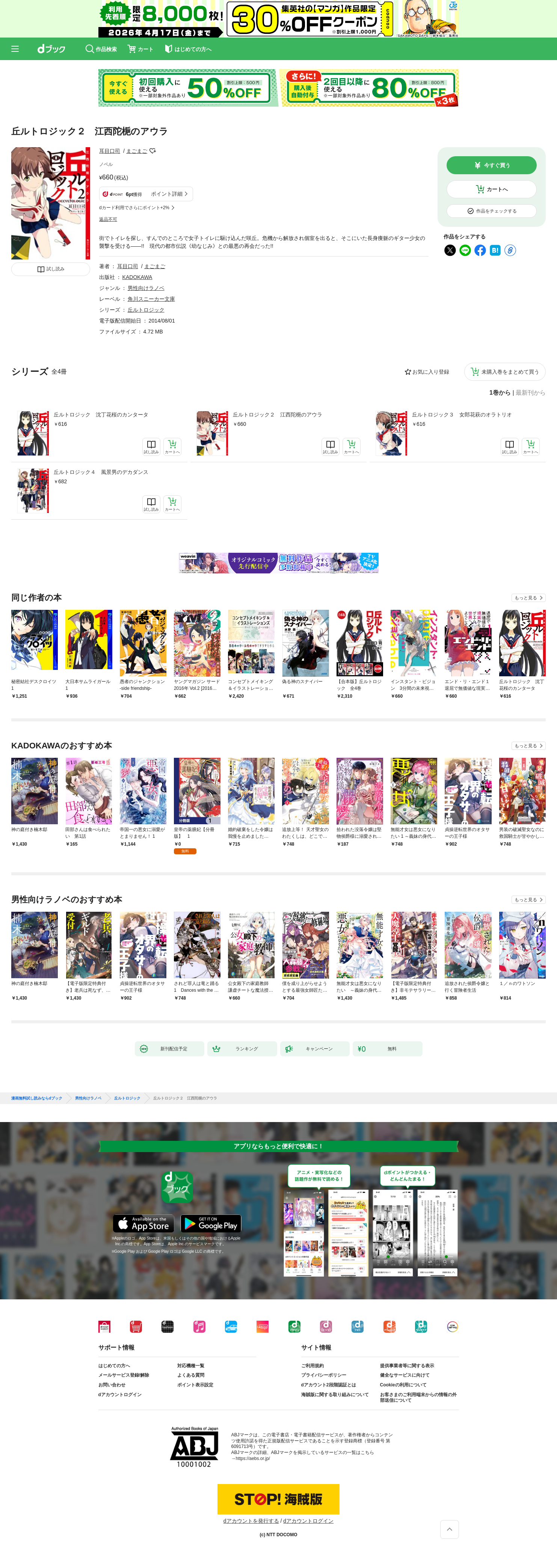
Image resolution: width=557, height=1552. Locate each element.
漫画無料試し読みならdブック (36, 1098)
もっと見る (526, 597)
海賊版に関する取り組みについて (335, 1394)
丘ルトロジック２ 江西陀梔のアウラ (277, 415)
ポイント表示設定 (195, 1385)
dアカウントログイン (120, 1394)
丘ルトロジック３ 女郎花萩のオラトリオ (462, 415)
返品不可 (108, 219)
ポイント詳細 (167, 194)
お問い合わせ (111, 1385)
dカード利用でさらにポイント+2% (134, 207)
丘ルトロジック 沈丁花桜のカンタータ (101, 415)
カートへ (497, 189)
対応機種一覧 (190, 1365)
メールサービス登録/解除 (123, 1375)
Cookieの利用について (403, 1385)
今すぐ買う (497, 165)
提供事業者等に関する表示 (407, 1365)
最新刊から (531, 393)
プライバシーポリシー (323, 1375)
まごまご (136, 151)
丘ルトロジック (146, 310)
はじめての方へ (114, 1365)
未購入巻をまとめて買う (510, 372)
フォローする (152, 151)
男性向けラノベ (146, 288)
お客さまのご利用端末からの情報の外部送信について (418, 1397)
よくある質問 (190, 1375)
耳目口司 (109, 151)
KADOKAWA (137, 277)
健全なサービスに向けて (405, 1375)
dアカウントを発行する (251, 1521)
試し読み (56, 268)
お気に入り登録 (430, 372)
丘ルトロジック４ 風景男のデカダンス (101, 472)
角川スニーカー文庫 (151, 299)
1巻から (500, 393)
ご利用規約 (312, 1365)
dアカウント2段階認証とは (328, 1385)
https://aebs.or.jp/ (253, 1458)
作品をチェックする (496, 211)
